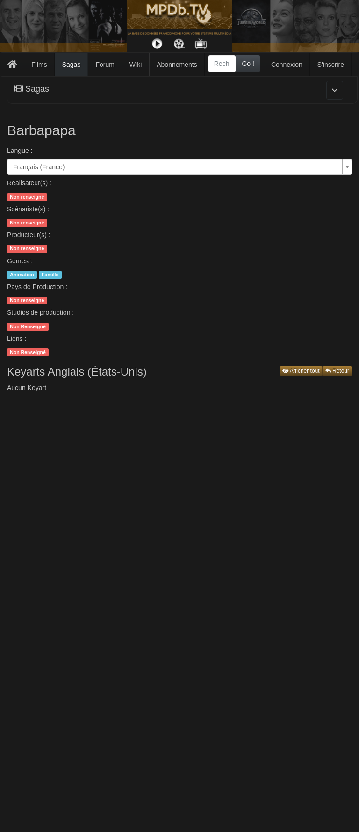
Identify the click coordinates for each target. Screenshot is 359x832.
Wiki (135, 64)
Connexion (286, 64)
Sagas (71, 64)
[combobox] (222, 63)
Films (39, 64)
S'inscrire (330, 64)
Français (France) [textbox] (39, 167)
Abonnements (177, 64)
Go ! (248, 63)
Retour (337, 371)
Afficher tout (301, 371)
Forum (104, 64)
